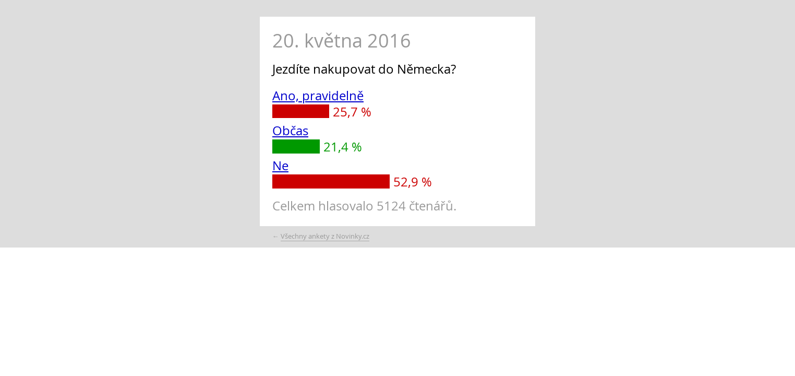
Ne (280, 165)
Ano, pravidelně (318, 95)
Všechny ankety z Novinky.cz (325, 236)
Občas (290, 130)
